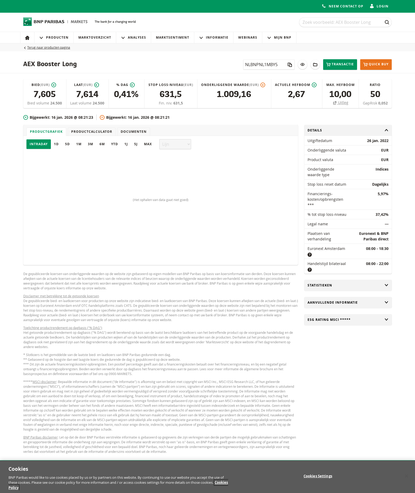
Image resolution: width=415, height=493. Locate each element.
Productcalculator (91, 131)
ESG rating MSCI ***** (348, 319)
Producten (54, 37)
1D (56, 144)
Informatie (213, 37)
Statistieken (348, 285)
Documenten (134, 131)
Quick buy (376, 64)
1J (126, 144)
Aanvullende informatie (348, 302)
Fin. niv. (166, 103)
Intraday (39, 144)
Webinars (247, 37)
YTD (114, 144)
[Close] (406, 479)
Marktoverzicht (94, 37)
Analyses (133, 37)
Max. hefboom (340, 85)
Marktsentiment (172, 37)
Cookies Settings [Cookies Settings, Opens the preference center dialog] (318, 479)
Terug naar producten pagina (48, 47)
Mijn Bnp (279, 37)
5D (67, 144)
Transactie (340, 64)
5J (136, 144)
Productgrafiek (46, 131)
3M (90, 144)
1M (79, 144)
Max (148, 144)
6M (102, 144)
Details (348, 130)
